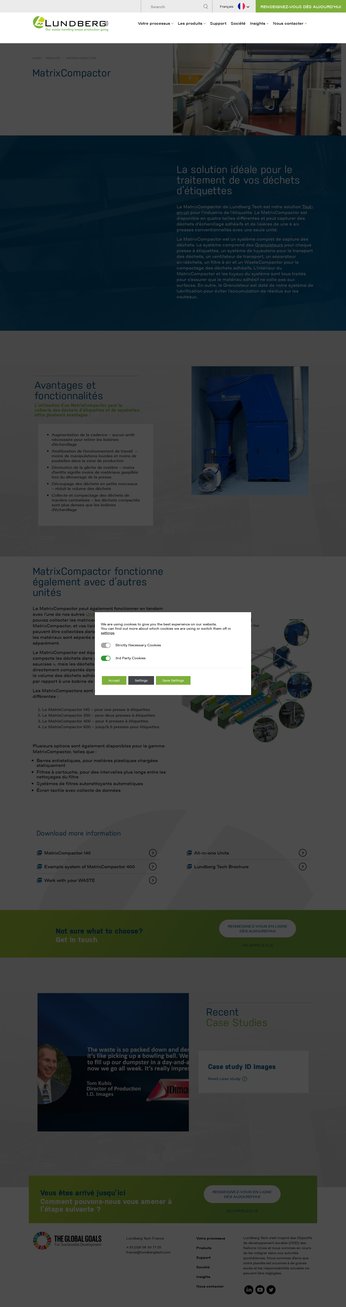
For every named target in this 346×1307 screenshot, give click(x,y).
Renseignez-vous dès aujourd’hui (300, 6)
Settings (144, 680)
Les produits (190, 22)
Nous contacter (288, 22)
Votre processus (154, 22)
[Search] (206, 6)
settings (107, 632)
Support (218, 22)
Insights (257, 22)
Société (238, 22)
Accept (115, 680)
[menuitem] (155, 29)
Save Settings (179, 680)
